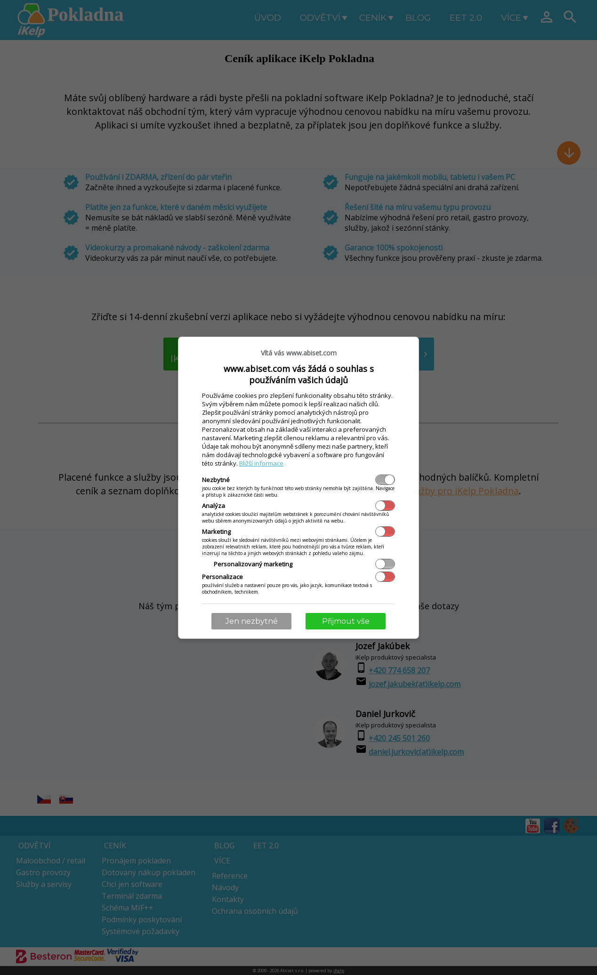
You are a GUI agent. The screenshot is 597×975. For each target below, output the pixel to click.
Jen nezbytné (252, 621)
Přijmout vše (346, 621)
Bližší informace (261, 463)
